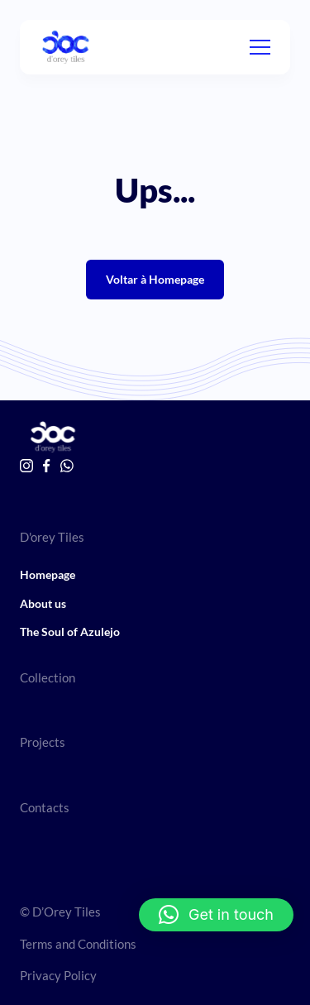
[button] (216, 914)
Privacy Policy (58, 975)
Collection (47, 677)
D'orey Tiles (52, 536)
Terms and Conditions (78, 943)
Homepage (47, 574)
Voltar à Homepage (155, 279)
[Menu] (260, 47)
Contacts (44, 807)
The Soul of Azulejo (70, 632)
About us (43, 603)
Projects (42, 742)
